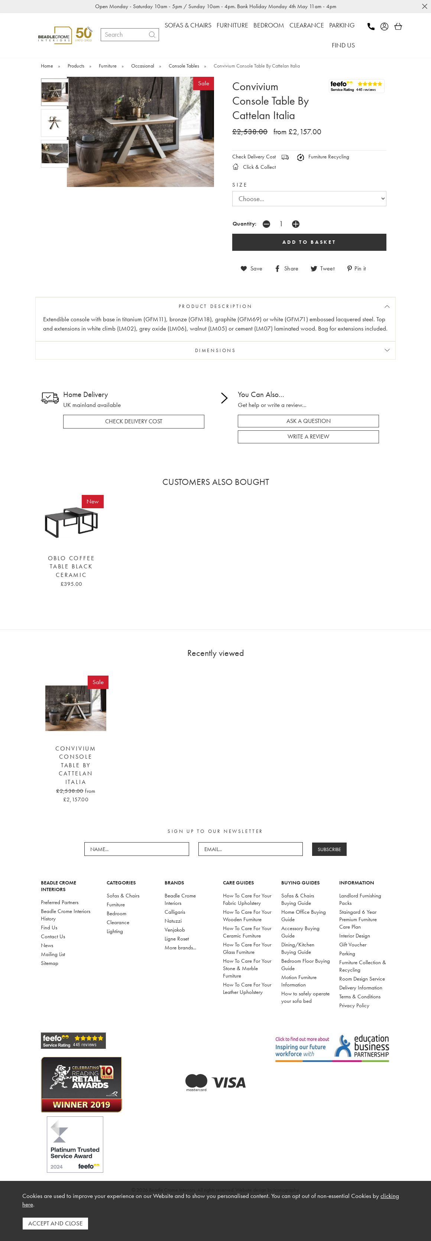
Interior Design (354, 935)
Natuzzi (173, 921)
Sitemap (49, 963)
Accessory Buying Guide (300, 932)
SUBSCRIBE (329, 849)
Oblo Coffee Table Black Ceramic (71, 567)
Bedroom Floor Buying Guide (305, 964)
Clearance (118, 922)
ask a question (308, 421)
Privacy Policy (354, 1005)
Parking (347, 953)
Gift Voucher (352, 944)
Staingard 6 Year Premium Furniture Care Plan (358, 919)
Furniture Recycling (323, 156)
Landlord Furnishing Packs (360, 899)
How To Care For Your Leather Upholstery (247, 988)
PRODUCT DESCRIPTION (215, 306)
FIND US (343, 45)
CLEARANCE (306, 25)
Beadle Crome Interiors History (65, 914)
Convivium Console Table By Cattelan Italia (75, 765)
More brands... (180, 947)
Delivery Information (360, 987)
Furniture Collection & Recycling (362, 966)
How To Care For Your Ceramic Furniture (247, 932)
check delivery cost (133, 421)
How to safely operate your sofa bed (305, 997)
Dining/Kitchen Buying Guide (297, 948)
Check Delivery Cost (254, 156)
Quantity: (245, 223)
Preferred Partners (59, 902)
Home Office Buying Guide (303, 915)
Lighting (115, 931)
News (47, 945)
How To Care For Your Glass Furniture (247, 948)
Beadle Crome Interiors (180, 899)
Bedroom (116, 913)
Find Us (49, 927)
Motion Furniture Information (299, 981)
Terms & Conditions (359, 996)
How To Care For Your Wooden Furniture (247, 915)
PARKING (342, 25)
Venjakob (175, 929)
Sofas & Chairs (123, 895)
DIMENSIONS (215, 350)
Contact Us (53, 936)
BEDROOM (268, 25)
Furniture (116, 904)
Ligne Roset (177, 938)
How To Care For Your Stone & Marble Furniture (247, 968)
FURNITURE (232, 25)
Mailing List (53, 954)
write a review (308, 436)
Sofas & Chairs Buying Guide (297, 899)
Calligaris (175, 912)
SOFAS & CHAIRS (188, 25)
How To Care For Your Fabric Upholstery (247, 899)
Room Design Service (362, 978)
